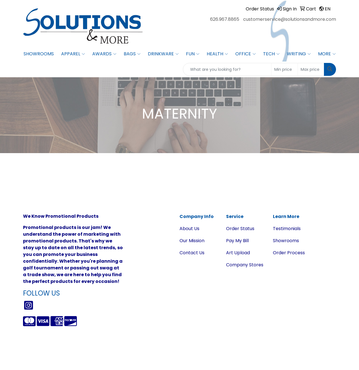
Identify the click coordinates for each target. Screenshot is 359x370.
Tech (271, 54)
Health (217, 54)
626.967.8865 (224, 19)
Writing (299, 54)
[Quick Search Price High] (311, 69)
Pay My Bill (237, 240)
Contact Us (192, 252)
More (327, 54)
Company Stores (244, 265)
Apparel (73, 54)
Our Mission (192, 240)
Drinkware (163, 54)
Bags (132, 54)
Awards (104, 54)
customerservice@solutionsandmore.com (289, 19)
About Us (189, 228)
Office (245, 54)
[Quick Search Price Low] (284, 69)
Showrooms (39, 54)
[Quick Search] (227, 69)
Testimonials (287, 228)
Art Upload (238, 252)
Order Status (240, 228)
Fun (192, 54)
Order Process (289, 252)
